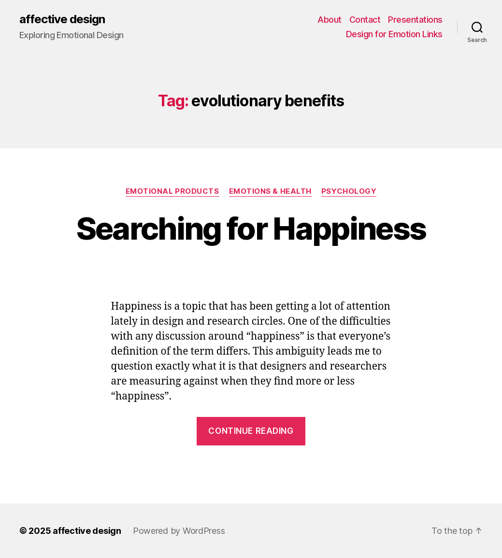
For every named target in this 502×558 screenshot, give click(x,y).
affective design (62, 19)
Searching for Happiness (251, 228)
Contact (365, 19)
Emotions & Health (270, 191)
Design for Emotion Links (394, 34)
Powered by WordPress (179, 531)
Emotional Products (172, 191)
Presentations (415, 19)
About (329, 19)
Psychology (349, 191)
